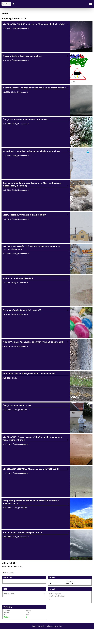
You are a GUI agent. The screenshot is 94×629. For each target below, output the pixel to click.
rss (61, 626)
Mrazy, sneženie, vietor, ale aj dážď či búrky (24, 215)
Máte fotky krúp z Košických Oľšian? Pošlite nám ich (29, 373)
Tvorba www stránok (52, 626)
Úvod (4, 573)
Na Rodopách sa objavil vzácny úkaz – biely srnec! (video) (31, 151)
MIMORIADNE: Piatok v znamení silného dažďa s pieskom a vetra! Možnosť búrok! (32, 438)
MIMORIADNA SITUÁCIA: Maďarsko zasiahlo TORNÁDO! (31, 469)
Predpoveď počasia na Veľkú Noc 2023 (22, 310)
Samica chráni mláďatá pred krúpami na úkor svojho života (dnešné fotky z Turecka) (32, 184)
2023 (72, 583)
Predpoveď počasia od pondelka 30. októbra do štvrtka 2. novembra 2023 (31, 502)
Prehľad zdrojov (9, 594)
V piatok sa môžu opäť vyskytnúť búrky (22, 532)
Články (14, 28)
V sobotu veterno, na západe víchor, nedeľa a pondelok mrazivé (34, 88)
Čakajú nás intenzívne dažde (17, 405)
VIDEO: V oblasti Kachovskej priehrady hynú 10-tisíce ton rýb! (33, 342)
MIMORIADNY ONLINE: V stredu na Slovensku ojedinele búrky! (34, 24)
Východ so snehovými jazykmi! (18, 278)
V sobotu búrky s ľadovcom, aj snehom (22, 56)
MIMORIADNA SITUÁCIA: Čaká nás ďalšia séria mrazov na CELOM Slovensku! (31, 247)
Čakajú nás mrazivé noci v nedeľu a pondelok (25, 119)
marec (67, 583)
